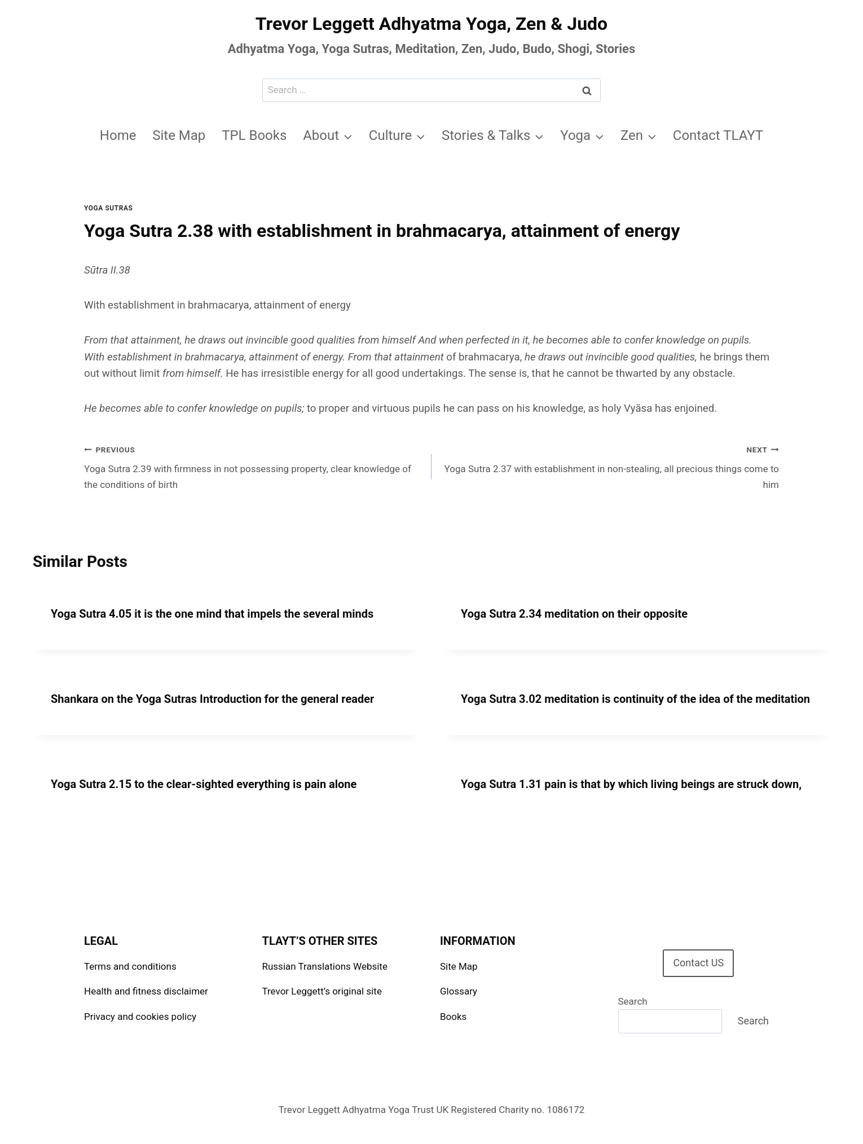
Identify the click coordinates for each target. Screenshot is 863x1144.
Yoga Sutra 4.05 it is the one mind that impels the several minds (212, 614)
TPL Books (254, 135)
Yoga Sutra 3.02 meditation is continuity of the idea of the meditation (635, 699)
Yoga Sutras (108, 208)
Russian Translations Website (325, 966)
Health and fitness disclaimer (146, 991)
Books (453, 1016)
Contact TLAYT (718, 135)
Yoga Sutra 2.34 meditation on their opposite (574, 614)
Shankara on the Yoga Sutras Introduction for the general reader (212, 699)
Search (633, 1001)
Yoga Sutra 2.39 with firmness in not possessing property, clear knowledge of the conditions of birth (253, 466)
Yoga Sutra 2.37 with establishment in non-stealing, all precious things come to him (610, 466)
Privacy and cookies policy (140, 1016)
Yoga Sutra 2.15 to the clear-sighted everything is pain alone (203, 784)
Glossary (458, 991)
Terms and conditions (130, 966)
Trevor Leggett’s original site (322, 991)
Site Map (178, 135)
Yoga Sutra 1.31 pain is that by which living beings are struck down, (631, 784)
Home (118, 135)
